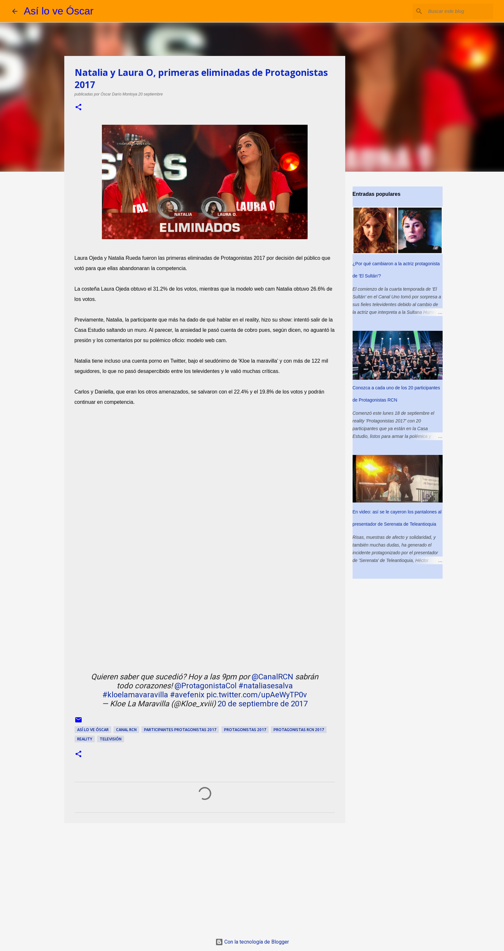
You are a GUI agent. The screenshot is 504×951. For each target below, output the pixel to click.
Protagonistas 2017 (245, 730)
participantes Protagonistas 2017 (180, 730)
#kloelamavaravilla (135, 694)
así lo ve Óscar (93, 730)
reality (84, 739)
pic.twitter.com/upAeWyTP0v (256, 694)
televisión (111, 739)
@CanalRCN (272, 676)
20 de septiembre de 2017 (263, 703)
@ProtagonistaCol (206, 685)
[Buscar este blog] (459, 11)
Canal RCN (126, 730)
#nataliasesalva (266, 685)
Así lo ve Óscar (59, 11)
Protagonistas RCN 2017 (299, 730)
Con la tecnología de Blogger (252, 942)
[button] (78, 107)
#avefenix (187, 694)
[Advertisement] (205, 878)
